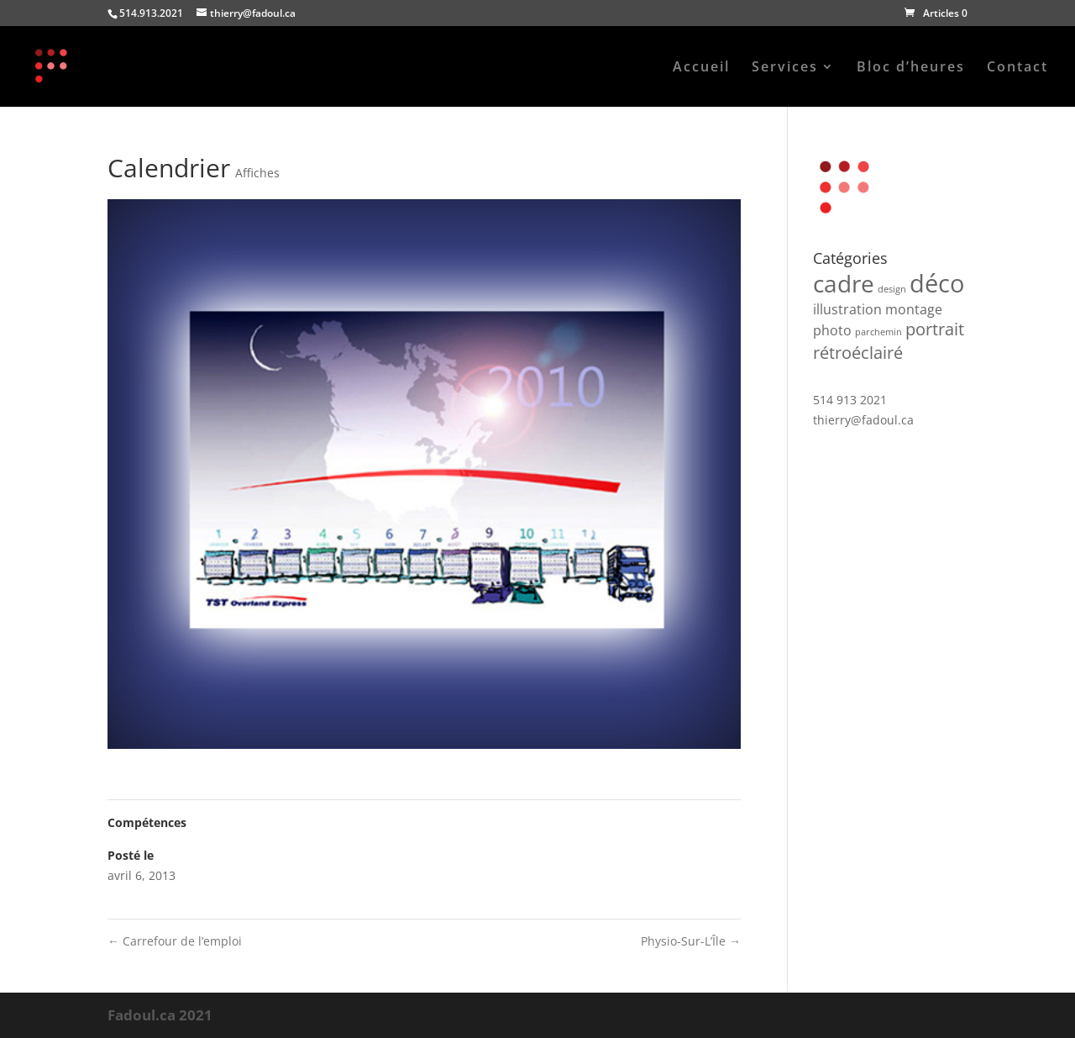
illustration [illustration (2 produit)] (847, 309)
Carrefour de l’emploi (175, 941)
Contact (1017, 68)
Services (785, 68)
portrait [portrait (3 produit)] (934, 329)
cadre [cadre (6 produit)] (843, 283)
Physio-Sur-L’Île (691, 941)
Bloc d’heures (911, 68)
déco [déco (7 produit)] (937, 283)
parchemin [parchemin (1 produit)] (878, 332)
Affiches (257, 173)
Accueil (701, 68)
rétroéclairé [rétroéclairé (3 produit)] (858, 352)
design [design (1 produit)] (892, 289)
